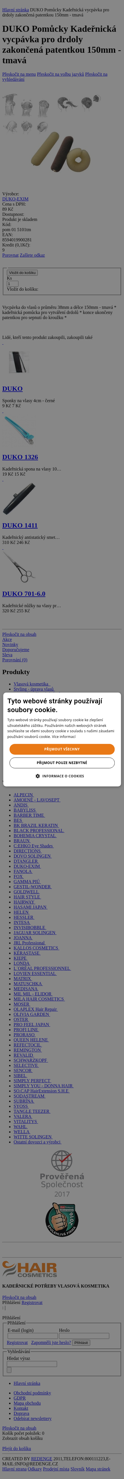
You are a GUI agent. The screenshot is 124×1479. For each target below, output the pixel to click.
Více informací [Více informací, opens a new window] (63, 736)
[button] (62, 776)
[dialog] (62, 740)
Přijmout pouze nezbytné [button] (62, 762)
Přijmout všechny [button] (62, 749)
